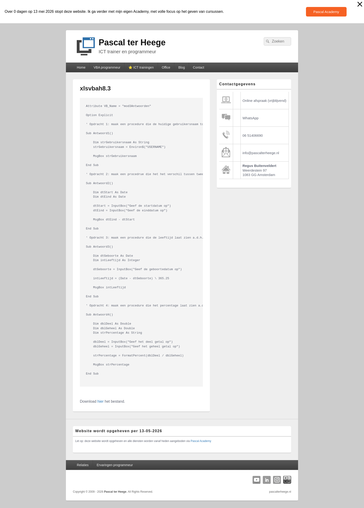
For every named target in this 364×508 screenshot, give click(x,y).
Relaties (83, 465)
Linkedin (267, 480)
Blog (181, 67)
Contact (198, 67)
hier (101, 401)
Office (166, 67)
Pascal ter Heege (132, 42)
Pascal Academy (326, 12)
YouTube (256, 480)
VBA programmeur (107, 67)
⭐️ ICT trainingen (141, 67)
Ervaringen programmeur (115, 465)
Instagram (277, 480)
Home (81, 67)
